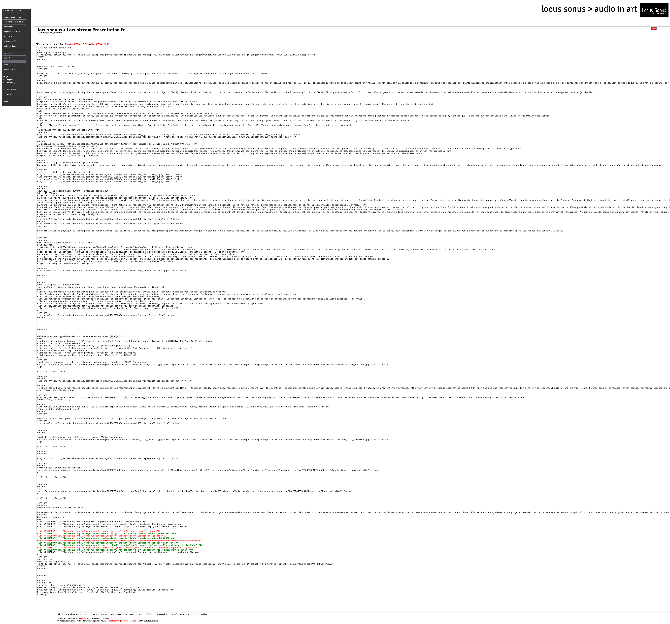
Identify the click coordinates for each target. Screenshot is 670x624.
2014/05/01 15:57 (78, 44)
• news (5, 65)
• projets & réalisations (11, 32)
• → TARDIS (8, 94)
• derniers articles (10, 70)
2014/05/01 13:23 (100, 44)
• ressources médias (10, 41)
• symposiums (8, 27)
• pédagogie (7, 36)
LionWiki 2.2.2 (83, 619)
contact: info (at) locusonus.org (122, 621)
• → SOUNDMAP (10, 89)
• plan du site (8, 53)
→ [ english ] (9, 79)
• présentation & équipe (12, 17)
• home (5, 101)
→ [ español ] (9, 82)
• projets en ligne (9, 46)
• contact (6, 58)
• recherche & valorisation (13, 22)
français (6, 76)
